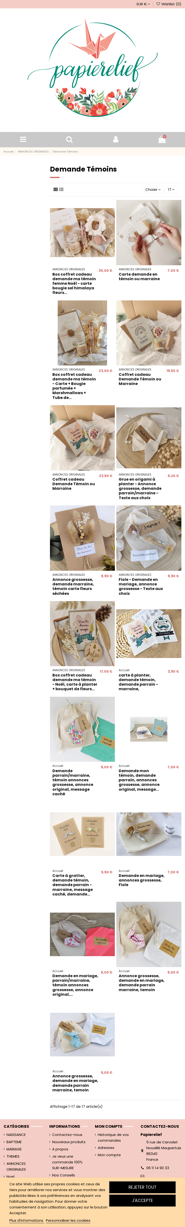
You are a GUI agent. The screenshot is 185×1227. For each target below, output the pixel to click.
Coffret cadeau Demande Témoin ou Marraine (140, 379)
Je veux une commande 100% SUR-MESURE (67, 1162)
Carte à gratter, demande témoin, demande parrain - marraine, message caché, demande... (72, 885)
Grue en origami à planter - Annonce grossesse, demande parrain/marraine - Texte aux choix (140, 489)
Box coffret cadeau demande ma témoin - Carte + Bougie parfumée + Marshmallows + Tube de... (74, 386)
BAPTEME (14, 1141)
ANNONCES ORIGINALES (16, 1166)
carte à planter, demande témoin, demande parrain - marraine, (138, 682)
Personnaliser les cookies (68, 1220)
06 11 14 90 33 (157, 1167)
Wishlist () (168, 4)
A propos (60, 1149)
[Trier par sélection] (153, 189)
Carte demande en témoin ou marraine (139, 277)
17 (171, 189)
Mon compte (109, 1154)
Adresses (106, 1147)
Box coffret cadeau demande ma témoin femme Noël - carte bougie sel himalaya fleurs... (74, 284)
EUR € (143, 4)
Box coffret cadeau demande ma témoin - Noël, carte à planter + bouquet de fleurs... (74, 682)
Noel (10, 1176)
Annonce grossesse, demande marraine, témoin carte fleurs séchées (73, 586)
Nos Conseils (63, 1175)
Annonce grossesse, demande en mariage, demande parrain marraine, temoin (142, 983)
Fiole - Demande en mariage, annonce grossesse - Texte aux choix (141, 586)
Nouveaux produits (69, 1141)
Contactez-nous (67, 1134)
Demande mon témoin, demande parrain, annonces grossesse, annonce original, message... (139, 780)
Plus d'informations (26, 1220)
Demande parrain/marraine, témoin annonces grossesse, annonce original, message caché (72, 782)
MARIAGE (14, 1149)
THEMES (12, 1156)
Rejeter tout (142, 1187)
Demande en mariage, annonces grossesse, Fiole (142, 880)
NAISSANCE (16, 1134)
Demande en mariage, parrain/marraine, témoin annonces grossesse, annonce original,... (75, 985)
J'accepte (142, 1200)
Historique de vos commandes (113, 1137)
